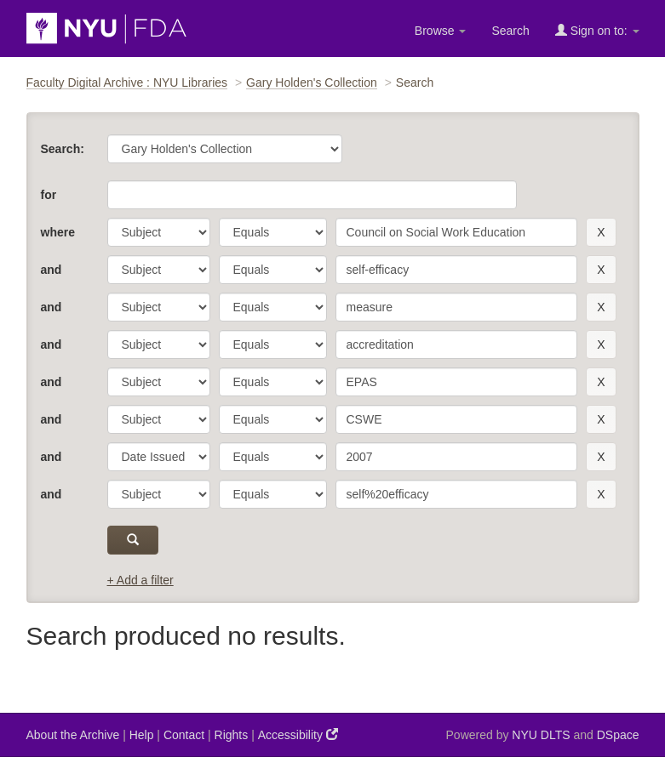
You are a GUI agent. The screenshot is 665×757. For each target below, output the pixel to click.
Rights (232, 735)
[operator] (273, 232)
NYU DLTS (541, 735)
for (49, 195)
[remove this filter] (601, 232)
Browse (441, 30)
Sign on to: (597, 30)
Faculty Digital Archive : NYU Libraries (127, 82)
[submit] (133, 540)
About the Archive (73, 735)
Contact (183, 735)
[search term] (456, 232)
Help (141, 735)
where (58, 232)
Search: (62, 149)
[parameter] (158, 232)
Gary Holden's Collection (311, 82)
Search (510, 30)
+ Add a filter (140, 580)
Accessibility (298, 734)
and (51, 269)
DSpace (618, 735)
